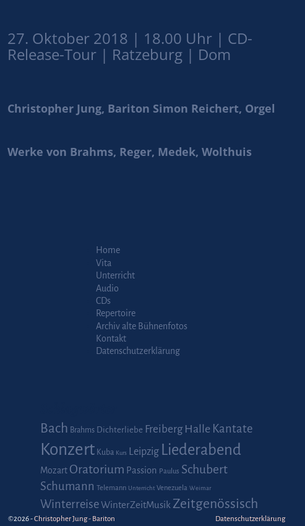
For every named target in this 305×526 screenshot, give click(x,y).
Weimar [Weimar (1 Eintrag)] (200, 488)
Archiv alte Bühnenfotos (141, 326)
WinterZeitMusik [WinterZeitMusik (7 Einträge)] (136, 504)
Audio (107, 288)
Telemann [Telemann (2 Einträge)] (111, 488)
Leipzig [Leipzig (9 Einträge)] (144, 451)
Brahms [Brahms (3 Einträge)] (82, 430)
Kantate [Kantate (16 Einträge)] (232, 429)
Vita (103, 263)
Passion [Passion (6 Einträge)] (141, 470)
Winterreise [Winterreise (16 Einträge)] (69, 504)
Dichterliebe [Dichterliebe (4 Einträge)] (120, 429)
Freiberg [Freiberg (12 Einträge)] (164, 429)
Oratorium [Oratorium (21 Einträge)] (96, 469)
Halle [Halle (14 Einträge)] (197, 429)
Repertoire (115, 313)
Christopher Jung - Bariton (74, 519)
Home (108, 250)
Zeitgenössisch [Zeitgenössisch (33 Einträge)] (215, 503)
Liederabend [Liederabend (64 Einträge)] (201, 450)
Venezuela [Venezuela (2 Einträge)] (172, 488)
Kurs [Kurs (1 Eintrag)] (121, 452)
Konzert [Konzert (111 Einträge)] (67, 450)
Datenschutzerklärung (138, 351)
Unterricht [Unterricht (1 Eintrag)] (141, 488)
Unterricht (115, 275)
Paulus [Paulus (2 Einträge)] (169, 471)
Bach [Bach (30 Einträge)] (54, 428)
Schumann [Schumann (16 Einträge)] (67, 486)
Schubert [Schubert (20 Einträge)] (204, 469)
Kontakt (111, 338)
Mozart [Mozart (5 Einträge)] (53, 470)
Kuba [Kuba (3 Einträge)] (105, 452)
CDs (103, 301)
